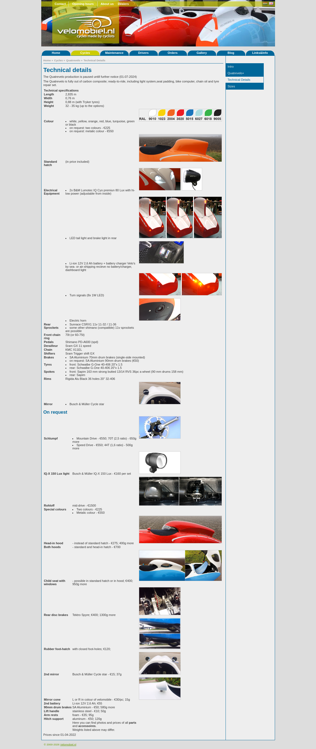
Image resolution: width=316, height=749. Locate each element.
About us (107, 3)
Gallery (202, 52)
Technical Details (94, 60)
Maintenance (114, 52)
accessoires (87, 726)
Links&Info (260, 52)
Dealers (123, 3)
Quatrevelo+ (236, 73)
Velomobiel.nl (68, 744)
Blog (230, 52)
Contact (60, 3)
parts (132, 722)
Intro (231, 66)
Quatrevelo (73, 60)
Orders (172, 52)
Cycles (85, 52)
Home (56, 52)
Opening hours (83, 3)
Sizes (231, 86)
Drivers (143, 52)
